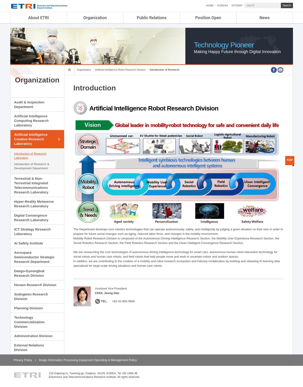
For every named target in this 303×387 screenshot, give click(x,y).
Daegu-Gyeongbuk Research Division (29, 273)
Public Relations (152, 17)
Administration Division (33, 336)
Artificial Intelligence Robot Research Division (120, 69)
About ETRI (38, 17)
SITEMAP (236, 5)
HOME (210, 5)
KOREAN (222, 5)
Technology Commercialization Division (29, 321)
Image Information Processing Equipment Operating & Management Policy (88, 360)
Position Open (208, 17)
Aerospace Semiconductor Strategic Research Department (34, 257)
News (264, 17)
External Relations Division (29, 347)
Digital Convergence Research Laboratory (31, 217)
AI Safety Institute (28, 243)
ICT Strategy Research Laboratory (32, 231)
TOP (290, 160)
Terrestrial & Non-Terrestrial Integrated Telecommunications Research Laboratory (31, 185)
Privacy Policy (23, 360)
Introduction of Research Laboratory (30, 155)
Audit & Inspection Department (29, 104)
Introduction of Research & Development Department (31, 166)
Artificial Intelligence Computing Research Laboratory (31, 120)
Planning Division (28, 308)
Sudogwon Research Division (31, 296)
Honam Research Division (35, 285)
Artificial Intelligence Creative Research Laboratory (31, 139)
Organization (95, 17)
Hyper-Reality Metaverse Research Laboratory (34, 204)
